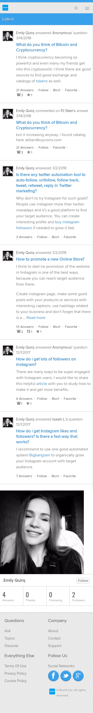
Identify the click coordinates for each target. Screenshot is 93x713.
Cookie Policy (15, 681)
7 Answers (24, 476)
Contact (54, 638)
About (53, 631)
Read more (36, 317)
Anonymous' (62, 33)
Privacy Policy (15, 673)
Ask (7, 631)
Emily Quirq (25, 33)
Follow (43, 90)
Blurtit (5, 7)
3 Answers (24, 237)
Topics (9, 638)
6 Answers (24, 399)
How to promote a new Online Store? (50, 259)
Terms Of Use (15, 666)
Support (54, 646)
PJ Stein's (68, 111)
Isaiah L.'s (60, 419)
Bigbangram (39, 455)
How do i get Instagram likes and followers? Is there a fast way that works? (46, 437)
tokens (42, 81)
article (41, 383)
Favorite (71, 90)
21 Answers (25, 90)
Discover (11, 646)
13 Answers (25, 327)
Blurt (56, 90)
